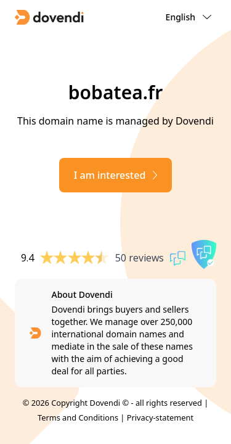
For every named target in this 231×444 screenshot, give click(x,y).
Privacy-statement (160, 417)
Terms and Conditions (78, 417)
